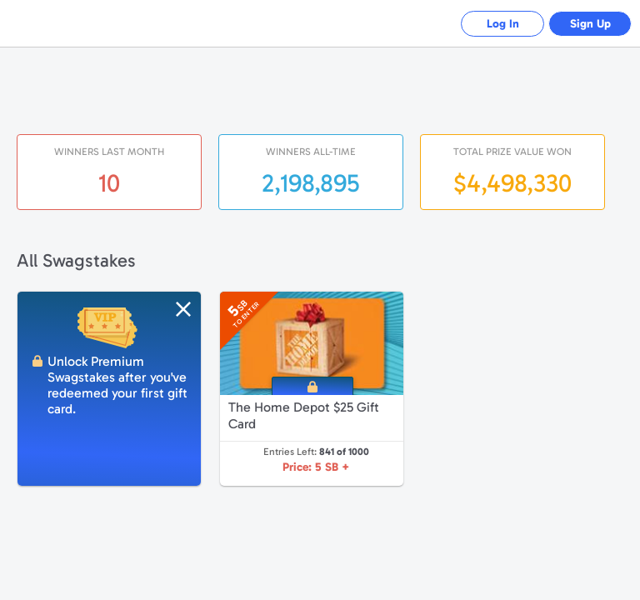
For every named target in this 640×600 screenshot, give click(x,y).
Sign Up (590, 24)
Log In (503, 24)
